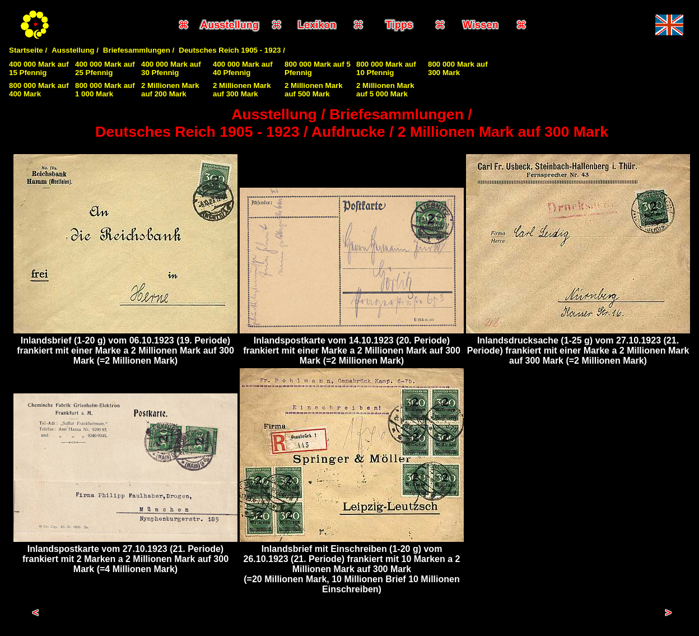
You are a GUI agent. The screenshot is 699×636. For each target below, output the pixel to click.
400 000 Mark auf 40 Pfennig (243, 68)
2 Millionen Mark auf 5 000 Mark (385, 89)
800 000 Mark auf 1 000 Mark (105, 89)
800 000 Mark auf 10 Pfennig (386, 68)
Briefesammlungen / (138, 50)
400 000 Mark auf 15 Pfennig (39, 68)
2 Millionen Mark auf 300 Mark (242, 89)
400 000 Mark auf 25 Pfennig (105, 68)
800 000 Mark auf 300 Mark (458, 68)
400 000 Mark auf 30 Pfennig (171, 68)
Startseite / (28, 50)
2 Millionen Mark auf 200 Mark (170, 89)
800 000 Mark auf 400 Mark (39, 89)
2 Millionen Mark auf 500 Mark (314, 89)
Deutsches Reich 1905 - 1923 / (232, 50)
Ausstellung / (75, 50)
